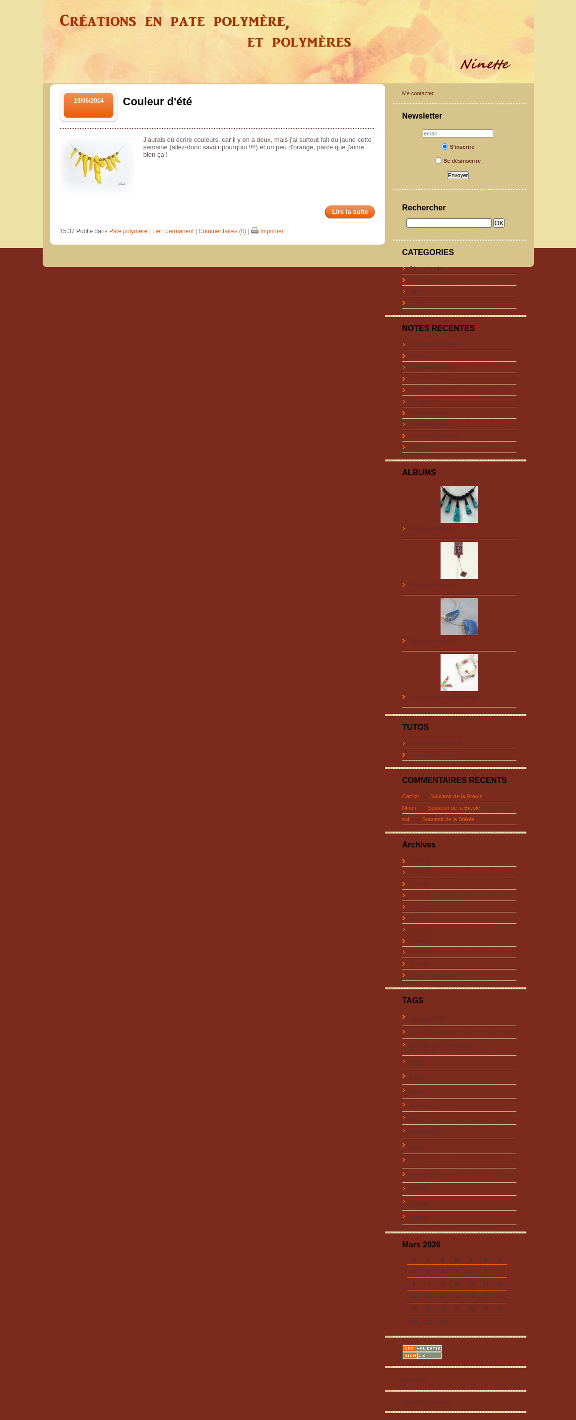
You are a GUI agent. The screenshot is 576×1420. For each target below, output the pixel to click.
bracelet (422, 1032)
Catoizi (410, 796)
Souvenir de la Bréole (436, 344)
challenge (426, 1131)
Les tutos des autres (434, 755)
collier (420, 1202)
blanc (419, 1217)
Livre (416, 447)
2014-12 (420, 964)
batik (418, 1077)
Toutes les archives (433, 975)
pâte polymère (441, 1046)
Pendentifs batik (429, 413)
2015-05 (420, 918)
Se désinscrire (458, 161)
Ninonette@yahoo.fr (426, 1402)
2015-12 (420, 884)
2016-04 (420, 861)
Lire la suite (350, 211)
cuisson (421, 1105)
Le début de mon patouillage (444, 697)
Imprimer (267, 231)
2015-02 (420, 941)
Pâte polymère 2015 (434, 584)
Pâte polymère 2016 (434, 528)
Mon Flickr (415, 1379)
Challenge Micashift (433, 367)
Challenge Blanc (429, 424)
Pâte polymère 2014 (434, 641)
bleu (417, 1062)
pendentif (427, 1018)
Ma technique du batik (436, 743)
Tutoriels (420, 303)
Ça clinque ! (424, 401)
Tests (416, 291)
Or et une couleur (431, 379)
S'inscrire (458, 147)
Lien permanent (172, 231)
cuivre (419, 1189)
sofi (406, 819)
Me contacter (418, 93)
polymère (425, 1175)
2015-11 (420, 895)
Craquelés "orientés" (434, 436)
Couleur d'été (157, 101)
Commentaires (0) (222, 231)
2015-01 (420, 952)
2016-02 (420, 872)
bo (414, 1161)
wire (417, 1146)
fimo (417, 1091)
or (413, 1118)
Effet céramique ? (431, 390)
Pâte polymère (427, 268)
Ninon (409, 808)
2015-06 (420, 906)
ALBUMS (419, 472)
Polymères (423, 280)
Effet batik (422, 356)
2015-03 (420, 929)
